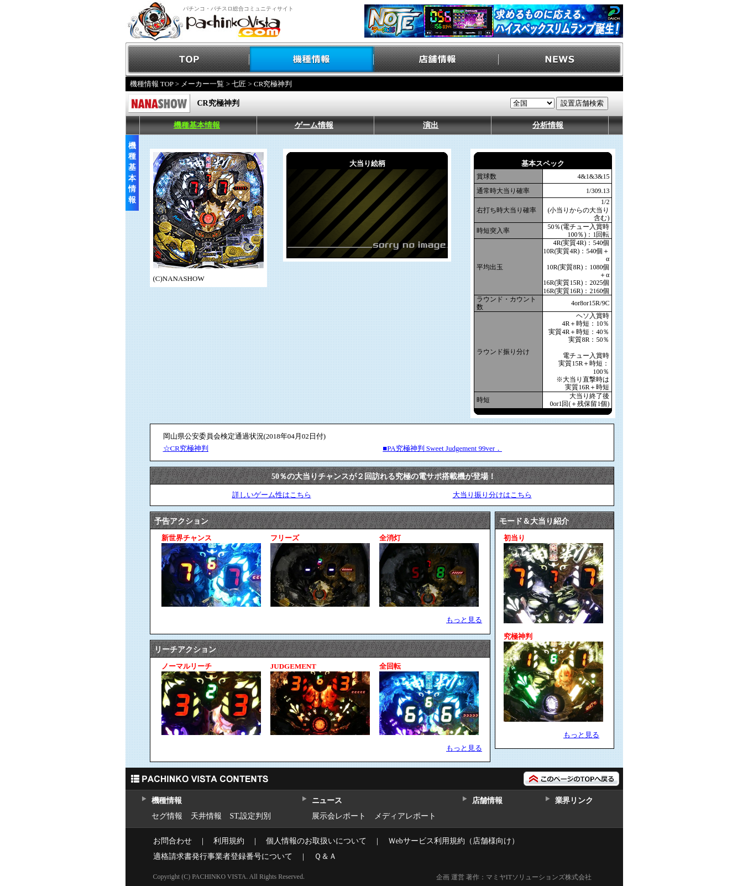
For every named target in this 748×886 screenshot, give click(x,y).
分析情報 (547, 125)
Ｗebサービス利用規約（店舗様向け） (453, 841)
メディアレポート (405, 816)
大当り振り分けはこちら (492, 495)
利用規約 (228, 841)
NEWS (561, 59)
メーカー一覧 (202, 84)
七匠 (239, 84)
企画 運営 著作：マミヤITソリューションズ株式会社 (514, 877)
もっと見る (464, 620)
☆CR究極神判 (185, 448)
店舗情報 (436, 59)
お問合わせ (172, 841)
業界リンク (574, 800)
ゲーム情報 (314, 125)
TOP (187, 59)
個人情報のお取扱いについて (316, 841)
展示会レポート (339, 816)
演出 (430, 125)
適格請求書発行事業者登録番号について (222, 856)
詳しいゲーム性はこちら (271, 495)
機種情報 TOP (152, 84)
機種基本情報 (197, 125)
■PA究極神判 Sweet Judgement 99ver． (442, 448)
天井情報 (206, 816)
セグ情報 (166, 816)
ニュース (327, 800)
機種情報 (312, 59)
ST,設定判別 (250, 816)
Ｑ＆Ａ (325, 856)
